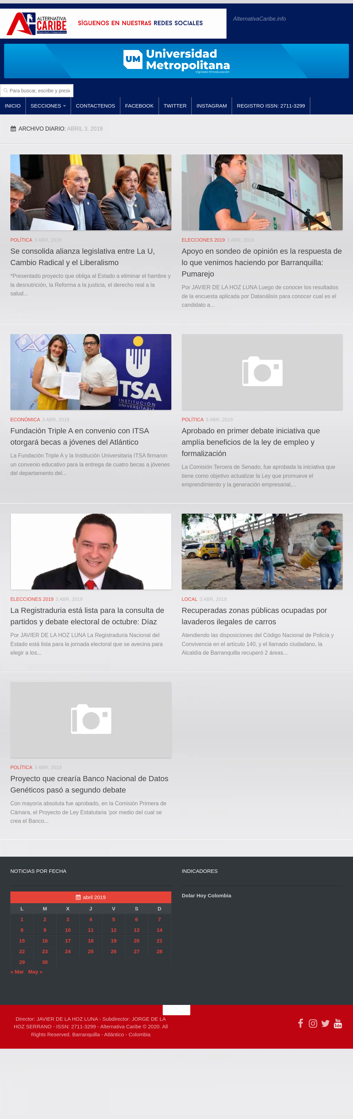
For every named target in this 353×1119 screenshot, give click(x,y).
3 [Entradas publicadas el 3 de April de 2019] (68, 919)
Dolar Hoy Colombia (206, 895)
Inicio (13, 106)
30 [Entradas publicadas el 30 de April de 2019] (45, 962)
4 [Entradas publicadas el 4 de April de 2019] (90, 919)
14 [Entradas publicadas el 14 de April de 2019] (159, 930)
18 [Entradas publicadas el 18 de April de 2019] (91, 941)
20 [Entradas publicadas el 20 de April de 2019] (137, 941)
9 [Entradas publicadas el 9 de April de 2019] (44, 930)
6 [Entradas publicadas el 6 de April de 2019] (136, 919)
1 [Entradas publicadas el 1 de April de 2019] (22, 919)
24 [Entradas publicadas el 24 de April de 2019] (68, 951)
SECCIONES (46, 106)
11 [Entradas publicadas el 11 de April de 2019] (91, 930)
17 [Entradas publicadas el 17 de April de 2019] (68, 941)
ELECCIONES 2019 (203, 240)
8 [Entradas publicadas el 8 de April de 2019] (22, 930)
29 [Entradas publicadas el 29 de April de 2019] (22, 962)
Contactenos (95, 106)
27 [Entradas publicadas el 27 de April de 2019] (137, 951)
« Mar (17, 972)
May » (35, 972)
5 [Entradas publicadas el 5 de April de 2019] (113, 919)
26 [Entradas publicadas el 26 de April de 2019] (114, 951)
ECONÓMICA (25, 419)
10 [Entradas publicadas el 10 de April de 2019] (68, 930)
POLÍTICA (21, 240)
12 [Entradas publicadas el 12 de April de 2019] (114, 930)
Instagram (211, 106)
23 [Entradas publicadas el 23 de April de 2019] (45, 951)
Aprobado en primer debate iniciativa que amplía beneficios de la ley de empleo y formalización (251, 442)
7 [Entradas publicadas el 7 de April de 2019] (159, 919)
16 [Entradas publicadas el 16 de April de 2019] (45, 941)
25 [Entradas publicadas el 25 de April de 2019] (91, 951)
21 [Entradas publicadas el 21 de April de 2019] (159, 941)
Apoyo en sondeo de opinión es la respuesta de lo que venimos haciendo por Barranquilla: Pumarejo (262, 262)
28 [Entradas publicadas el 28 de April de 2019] (159, 951)
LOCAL (190, 599)
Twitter (175, 106)
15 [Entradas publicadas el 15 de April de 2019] (22, 941)
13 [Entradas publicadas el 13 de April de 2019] (137, 930)
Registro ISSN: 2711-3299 (271, 106)
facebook (139, 106)
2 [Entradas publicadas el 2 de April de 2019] (44, 919)
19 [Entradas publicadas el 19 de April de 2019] (114, 941)
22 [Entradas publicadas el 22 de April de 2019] (22, 951)
